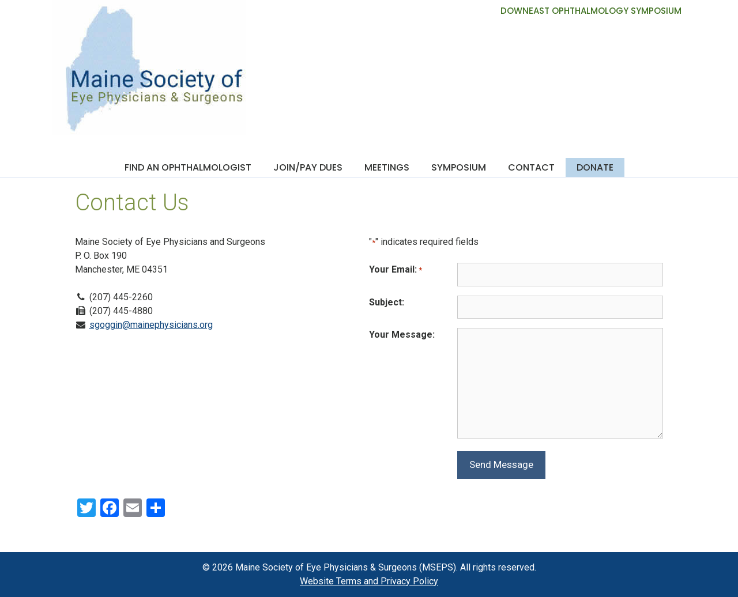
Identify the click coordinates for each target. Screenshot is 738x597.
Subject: (386, 302)
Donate (595, 167)
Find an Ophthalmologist (188, 167)
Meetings (386, 167)
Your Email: (395, 270)
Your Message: (402, 334)
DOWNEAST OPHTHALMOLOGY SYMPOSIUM (590, 11)
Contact (531, 167)
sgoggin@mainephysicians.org (151, 324)
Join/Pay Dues (307, 167)
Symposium (458, 167)
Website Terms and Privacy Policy (369, 581)
